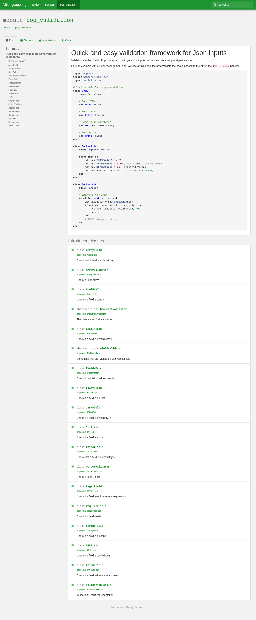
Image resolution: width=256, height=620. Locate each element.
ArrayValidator (97, 269)
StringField (94, 522)
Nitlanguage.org (15, 5)
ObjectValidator (98, 464)
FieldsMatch (94, 366)
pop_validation (68, 4)
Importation (47, 39)
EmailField (94, 327)
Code (66, 39)
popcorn (50, 4)
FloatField (94, 386)
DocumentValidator (113, 307)
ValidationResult (98, 581)
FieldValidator (111, 346)
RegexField (94, 483)
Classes (26, 39)
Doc (10, 39)
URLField (92, 542)
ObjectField (94, 444)
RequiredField (96, 503)
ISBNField (93, 405)
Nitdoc (36, 4)
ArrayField (94, 249)
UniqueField (94, 561)
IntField (92, 425)
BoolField (93, 288)
